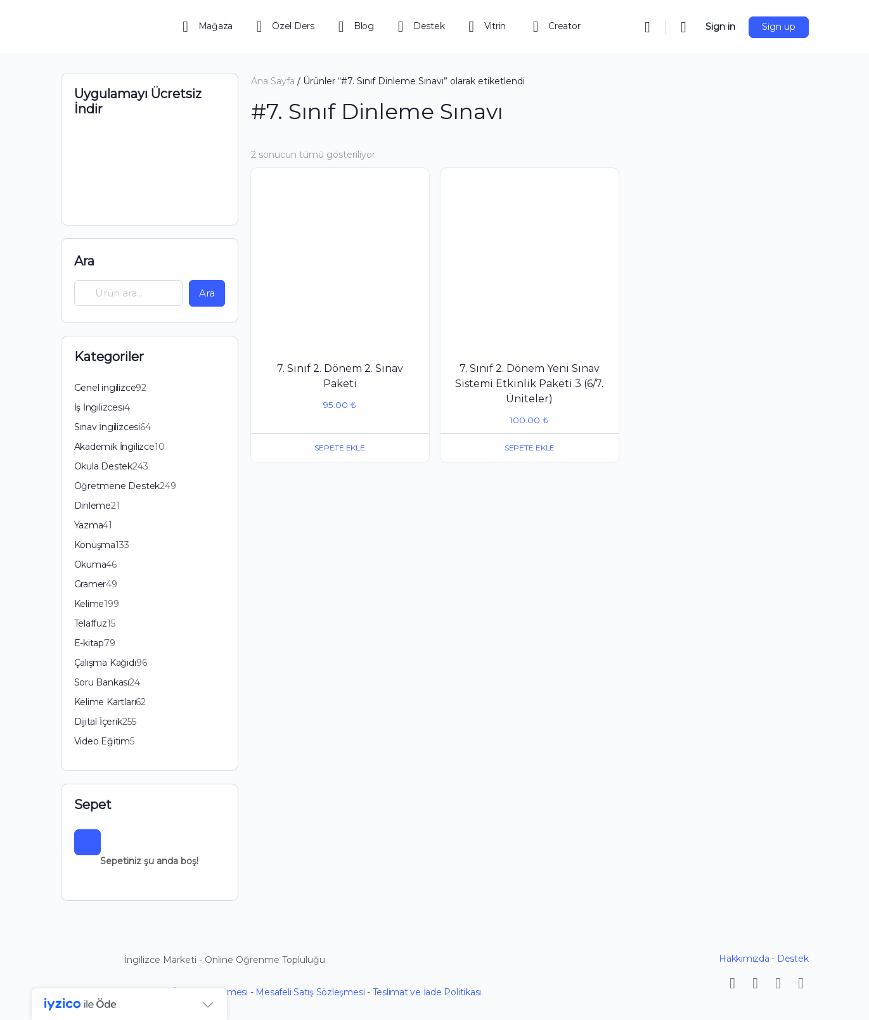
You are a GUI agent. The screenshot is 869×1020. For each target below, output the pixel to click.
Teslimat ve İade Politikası (427, 992)
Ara (84, 261)
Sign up (778, 26)
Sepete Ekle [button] (340, 447)
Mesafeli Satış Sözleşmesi (309, 992)
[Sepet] (87, 842)
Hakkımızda (744, 958)
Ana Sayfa (273, 81)
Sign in (720, 26)
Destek (793, 958)
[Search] (647, 27)
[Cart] (684, 27)
